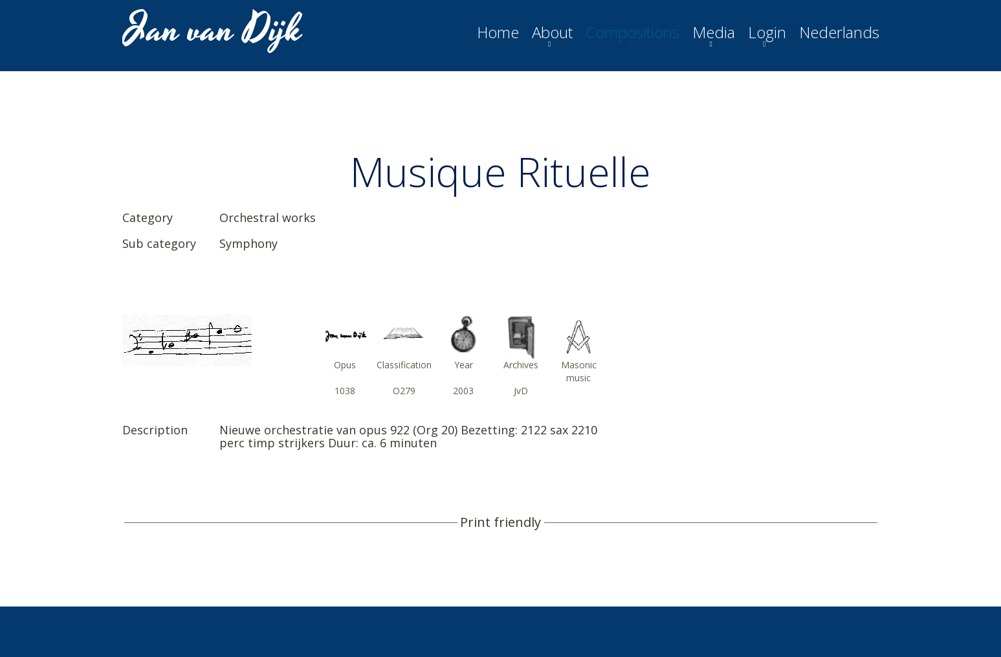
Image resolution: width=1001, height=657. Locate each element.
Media (713, 32)
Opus (345, 365)
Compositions (632, 32)
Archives (520, 365)
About (552, 32)
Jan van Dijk (214, 29)
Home (498, 32)
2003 (463, 390)
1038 (345, 390)
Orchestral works (267, 217)
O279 (404, 390)
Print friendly (500, 522)
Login (767, 32)
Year (463, 365)
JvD (521, 390)
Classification (404, 365)
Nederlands (839, 32)
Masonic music (579, 371)
